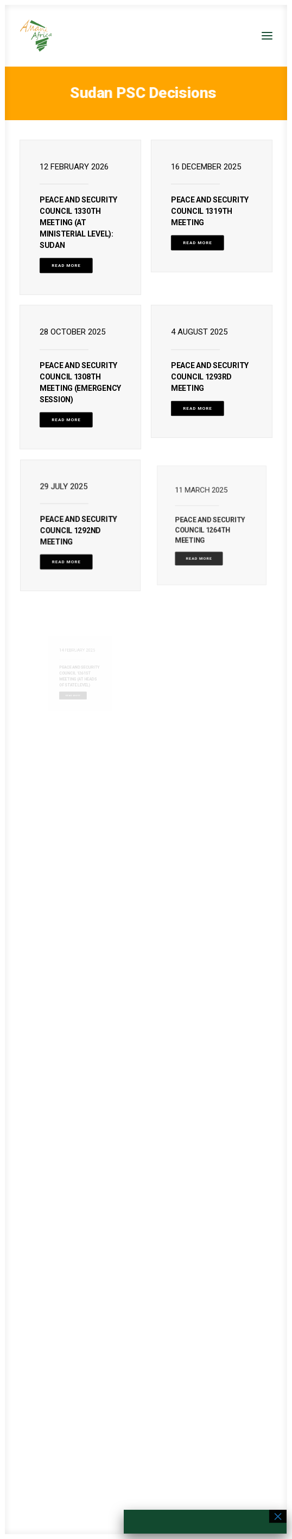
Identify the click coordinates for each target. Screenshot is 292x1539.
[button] (267, 36)
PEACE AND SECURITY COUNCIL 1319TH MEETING (210, 211)
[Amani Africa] (36, 35)
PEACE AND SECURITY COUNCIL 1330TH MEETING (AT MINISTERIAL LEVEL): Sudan (78, 222)
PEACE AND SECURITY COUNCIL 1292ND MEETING (79, 528)
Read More (66, 265)
